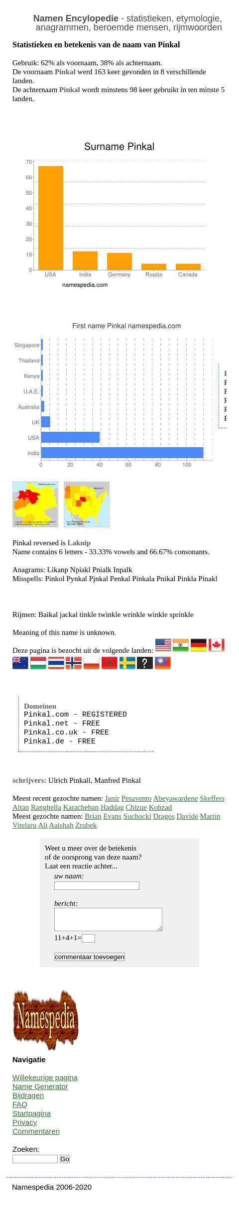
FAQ (19, 1108)
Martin (210, 816)
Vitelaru (24, 825)
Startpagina (31, 1117)
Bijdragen (28, 1100)
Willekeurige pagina (45, 1082)
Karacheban (81, 807)
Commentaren (36, 1135)
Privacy (24, 1126)
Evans (112, 816)
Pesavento (136, 798)
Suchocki (137, 816)
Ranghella (46, 807)
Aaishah (61, 825)
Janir (112, 798)
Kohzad (160, 807)
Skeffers (212, 798)
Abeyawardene (175, 798)
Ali (42, 825)
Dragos (163, 816)
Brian (93, 816)
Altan (20, 807)
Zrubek (86, 825)
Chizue (136, 807)
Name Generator (40, 1091)
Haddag (112, 807)
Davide (187, 816)
